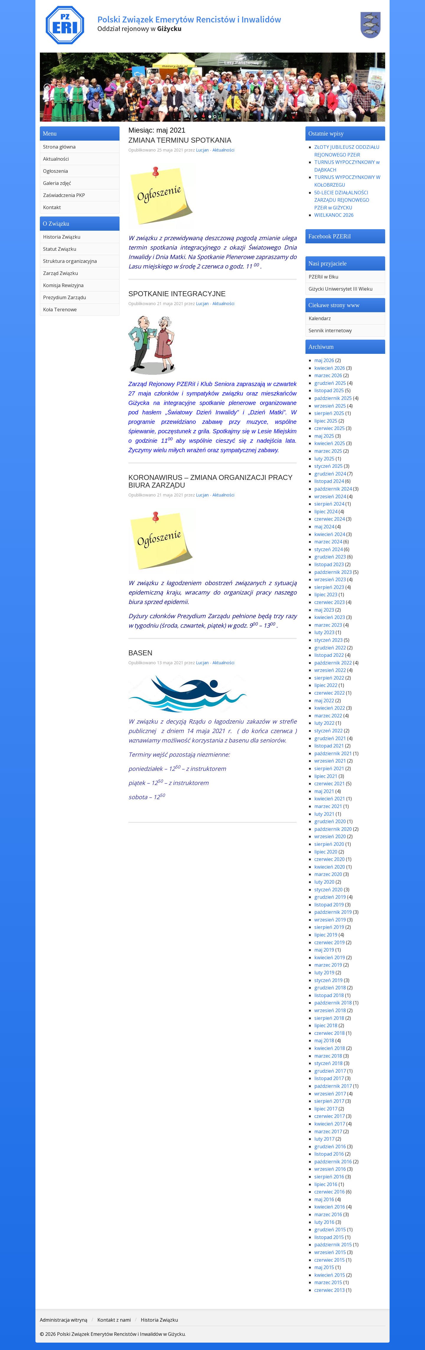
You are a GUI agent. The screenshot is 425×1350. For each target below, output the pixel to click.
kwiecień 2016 (329, 1207)
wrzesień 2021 (330, 761)
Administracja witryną (63, 1320)
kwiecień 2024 (329, 534)
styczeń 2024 (328, 549)
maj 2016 (324, 1199)
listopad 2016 (329, 1154)
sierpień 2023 (329, 587)
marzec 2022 (328, 715)
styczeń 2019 (328, 980)
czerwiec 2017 (329, 1116)
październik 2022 (333, 662)
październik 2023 (333, 572)
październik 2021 (333, 753)
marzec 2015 (328, 1282)
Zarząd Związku (60, 273)
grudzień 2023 (330, 556)
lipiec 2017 (325, 1108)
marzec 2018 (328, 1056)
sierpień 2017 (329, 1101)
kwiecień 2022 (329, 708)
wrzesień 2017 (330, 1093)
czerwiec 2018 (329, 1033)
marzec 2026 (328, 375)
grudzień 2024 (330, 473)
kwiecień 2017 (329, 1124)
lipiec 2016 (325, 1184)
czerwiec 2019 (329, 942)
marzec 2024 (328, 541)
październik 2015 (333, 1244)
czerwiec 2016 (329, 1191)
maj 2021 (324, 791)
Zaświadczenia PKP (64, 195)
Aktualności (56, 159)
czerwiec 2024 (329, 519)
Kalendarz (320, 318)
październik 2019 (333, 912)
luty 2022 (324, 723)
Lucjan (202, 150)
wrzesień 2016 (330, 1169)
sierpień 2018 (329, 1018)
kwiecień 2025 (329, 443)
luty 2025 (324, 458)
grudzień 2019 (330, 897)
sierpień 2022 (329, 678)
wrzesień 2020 (330, 836)
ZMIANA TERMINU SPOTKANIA (179, 140)
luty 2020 (324, 882)
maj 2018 (324, 1040)
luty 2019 (324, 972)
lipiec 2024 (325, 511)
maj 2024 (324, 526)
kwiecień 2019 (329, 957)
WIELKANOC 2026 (334, 215)
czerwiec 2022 (329, 693)
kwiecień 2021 (329, 798)
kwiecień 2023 (329, 617)
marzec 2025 (328, 451)
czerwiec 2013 (329, 1290)
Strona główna (59, 147)
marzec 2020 (328, 874)
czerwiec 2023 (329, 602)
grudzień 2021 (330, 738)
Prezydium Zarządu (64, 297)
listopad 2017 (329, 1078)
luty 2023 (324, 632)
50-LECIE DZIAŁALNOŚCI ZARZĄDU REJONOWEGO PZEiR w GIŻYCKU (341, 200)
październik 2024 (333, 489)
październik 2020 (333, 829)
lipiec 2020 (325, 852)
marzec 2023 (328, 625)
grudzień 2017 (330, 1071)
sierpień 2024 (329, 504)
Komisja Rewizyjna (63, 285)
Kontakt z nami (114, 1320)
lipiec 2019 (325, 935)
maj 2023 (324, 610)
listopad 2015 (329, 1237)
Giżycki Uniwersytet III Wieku (340, 289)
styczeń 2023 (328, 640)
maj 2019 (324, 950)
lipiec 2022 (325, 685)
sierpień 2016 (329, 1176)
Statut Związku (59, 249)
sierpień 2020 (329, 844)
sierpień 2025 (329, 413)
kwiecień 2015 (329, 1275)
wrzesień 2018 (330, 1010)
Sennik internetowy (330, 330)
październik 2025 (333, 398)
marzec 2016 (328, 1214)
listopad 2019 (329, 904)
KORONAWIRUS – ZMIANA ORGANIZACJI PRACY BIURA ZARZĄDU (210, 481)
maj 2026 (324, 360)
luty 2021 (324, 814)
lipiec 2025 (325, 421)
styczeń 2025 (328, 466)
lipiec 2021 (325, 776)
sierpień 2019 (329, 927)
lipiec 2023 (325, 594)
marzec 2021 (328, 806)
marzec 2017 (328, 1131)
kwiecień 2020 (329, 867)
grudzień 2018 (330, 987)
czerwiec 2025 (329, 428)
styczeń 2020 (328, 889)
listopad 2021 (329, 745)
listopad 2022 (329, 655)
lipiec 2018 (325, 1025)
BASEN (140, 653)
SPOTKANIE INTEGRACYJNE (176, 294)
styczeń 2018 (328, 1063)
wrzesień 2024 (330, 496)
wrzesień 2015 (330, 1252)
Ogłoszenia (55, 171)
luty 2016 (324, 1222)
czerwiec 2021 (329, 783)
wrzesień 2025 (330, 406)
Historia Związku (61, 237)
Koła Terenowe (60, 309)
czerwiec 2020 (329, 859)
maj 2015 (324, 1267)
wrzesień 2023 (330, 579)
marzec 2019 (328, 965)
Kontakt (52, 207)
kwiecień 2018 (329, 1048)
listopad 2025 (329, 390)
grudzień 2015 (330, 1229)
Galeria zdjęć (57, 183)
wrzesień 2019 (330, 919)
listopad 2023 (329, 564)
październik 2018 (333, 1002)
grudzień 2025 (330, 383)
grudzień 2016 (330, 1146)
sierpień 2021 (329, 768)
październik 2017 (333, 1086)
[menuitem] (80, 147)
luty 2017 (324, 1139)
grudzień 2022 (330, 647)
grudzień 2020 (330, 821)
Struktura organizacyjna (70, 261)
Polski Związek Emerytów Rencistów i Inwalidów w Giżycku (212, 25)
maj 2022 (324, 700)
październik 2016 (333, 1161)
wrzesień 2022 (330, 670)
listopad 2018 (329, 995)
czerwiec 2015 (329, 1260)
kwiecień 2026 (329, 368)
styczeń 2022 (328, 730)
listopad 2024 (329, 481)
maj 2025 (324, 436)
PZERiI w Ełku (323, 276)
